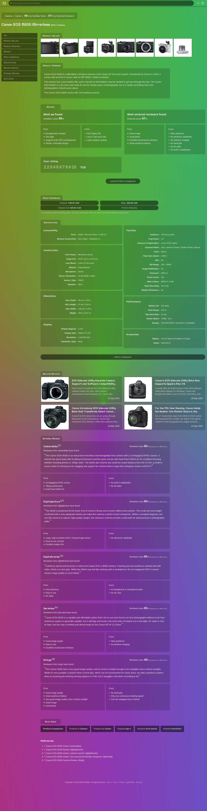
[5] (53, 659)
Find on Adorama (129, 208)
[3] (61, 556)
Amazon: (69, 203)
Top (5, 35)
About (109, 782)
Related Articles (11, 68)
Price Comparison (11, 57)
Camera (8, 16)
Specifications (10, 62)
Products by (102, 729)
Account (139, 782)
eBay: (129, 203)
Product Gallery (11, 41)
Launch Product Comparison (123, 181)
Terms (115, 782)
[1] (59, 445)
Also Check (9, 79)
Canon (18, 16)
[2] (62, 500)
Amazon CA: (69, 208)
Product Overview (12, 46)
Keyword (124, 729)
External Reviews (11, 73)
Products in (78, 729)
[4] (56, 607)
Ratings (7, 51)
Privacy (121, 782)
